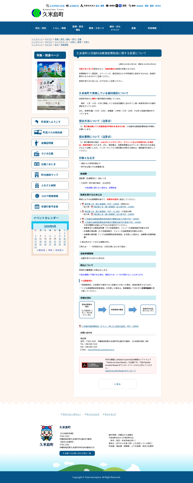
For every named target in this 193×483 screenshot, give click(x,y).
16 (65, 238)
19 (45, 241)
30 (65, 244)
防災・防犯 (40, 28)
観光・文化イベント (115, 28)
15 (60, 238)
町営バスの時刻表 (52, 132)
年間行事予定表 (49, 206)
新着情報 (64, 44)
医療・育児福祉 (78, 28)
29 (60, 244)
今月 (50, 250)
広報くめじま (48, 164)
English (139, 5)
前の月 (42, 250)
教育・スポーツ (96, 28)
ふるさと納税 (48, 185)
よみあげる (74, 5)
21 (55, 241)
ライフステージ (61, 42)
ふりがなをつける (57, 5)
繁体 (152, 5)
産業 (133, 28)
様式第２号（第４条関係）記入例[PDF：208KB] (114, 214)
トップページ (37, 39)
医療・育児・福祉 (62, 39)
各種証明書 (47, 143)
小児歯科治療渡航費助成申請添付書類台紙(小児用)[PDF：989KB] (112, 219)
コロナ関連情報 (49, 196)
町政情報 (152, 28)
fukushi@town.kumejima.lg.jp (101, 349)
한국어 (158, 5)
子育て (86, 42)
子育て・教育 (75, 42)
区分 (57, 44)
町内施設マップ (49, 174)
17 (36, 241)
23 (65, 241)
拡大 (97, 5)
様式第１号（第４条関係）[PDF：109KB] (102, 204)
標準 (102, 5)
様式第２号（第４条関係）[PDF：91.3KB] (102, 211)
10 (36, 238)
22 (60, 241)
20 (50, 241)
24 (36, 244)
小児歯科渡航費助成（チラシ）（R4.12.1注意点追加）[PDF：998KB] (110, 326)
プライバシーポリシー (71, 414)
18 (40, 241)
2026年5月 (50, 226)
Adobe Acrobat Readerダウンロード (120, 370)
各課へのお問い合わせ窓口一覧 (78, 453)
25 (40, 244)
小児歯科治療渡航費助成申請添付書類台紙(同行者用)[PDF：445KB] (113, 222)
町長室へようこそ (51, 121)
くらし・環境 (59, 28)
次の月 (58, 250)
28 (55, 244)
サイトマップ (110, 414)
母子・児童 (76, 39)
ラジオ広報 (47, 153)
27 (50, 244)
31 (36, 247)
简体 (146, 5)
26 (45, 244)
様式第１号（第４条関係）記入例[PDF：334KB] (114, 206)
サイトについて (92, 414)
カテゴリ (49, 39)
